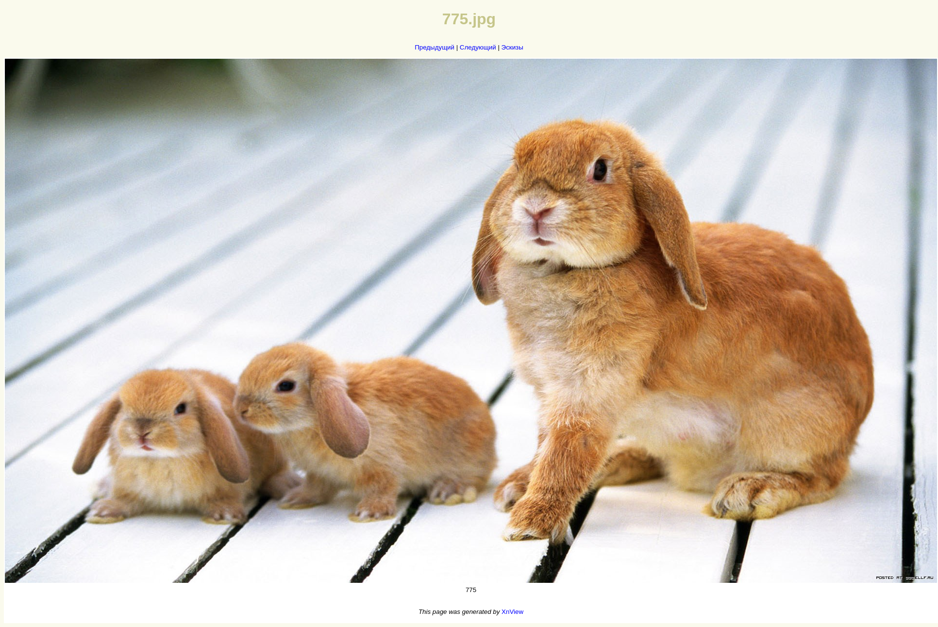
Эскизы (512, 47)
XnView (512, 611)
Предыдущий (434, 47)
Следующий (478, 47)
